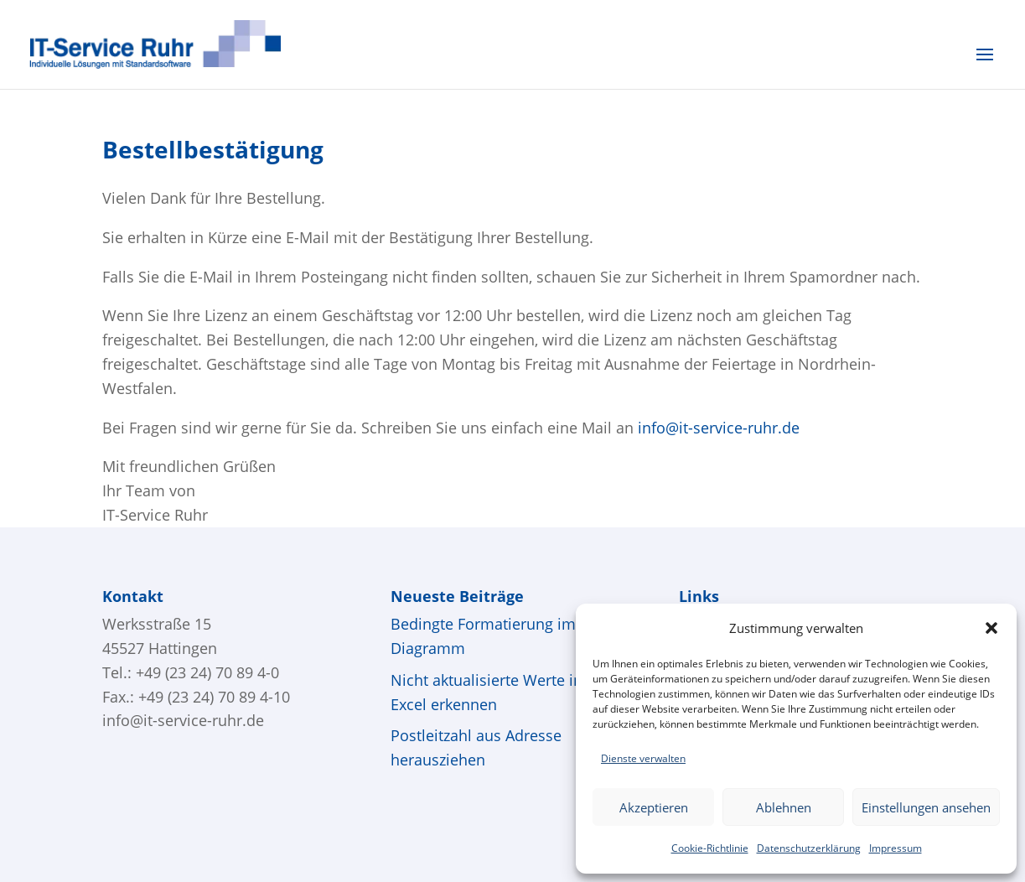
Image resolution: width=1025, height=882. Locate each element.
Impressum (895, 848)
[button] (991, 628)
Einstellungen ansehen (926, 807)
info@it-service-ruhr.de (183, 720)
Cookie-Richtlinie (709, 848)
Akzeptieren (653, 807)
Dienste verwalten (643, 758)
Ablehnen (783, 807)
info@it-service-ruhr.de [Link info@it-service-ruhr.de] (719, 428)
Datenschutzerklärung (809, 848)
